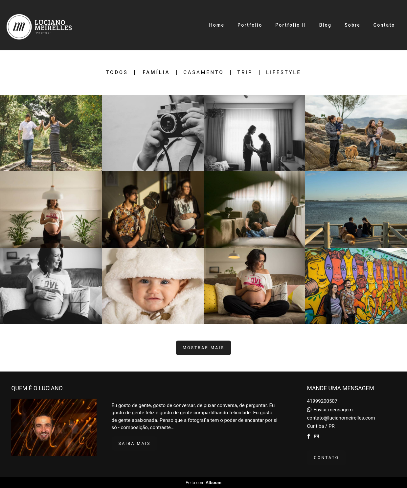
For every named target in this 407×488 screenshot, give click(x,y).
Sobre (352, 25)
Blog (325, 25)
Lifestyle (283, 72)
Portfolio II (290, 25)
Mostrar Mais (203, 347)
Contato (384, 25)
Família (156, 72)
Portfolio (249, 25)
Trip (245, 72)
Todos (117, 72)
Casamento (203, 72)
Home (216, 25)
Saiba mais (135, 443)
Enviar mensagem (333, 409)
